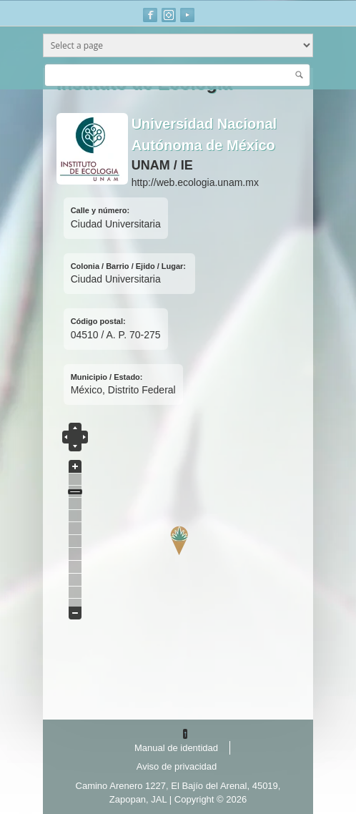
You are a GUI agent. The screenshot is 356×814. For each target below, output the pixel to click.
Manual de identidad (176, 747)
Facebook (150, 15)
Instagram (169, 15)
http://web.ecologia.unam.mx (195, 182)
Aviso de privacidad (177, 766)
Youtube (187, 15)
